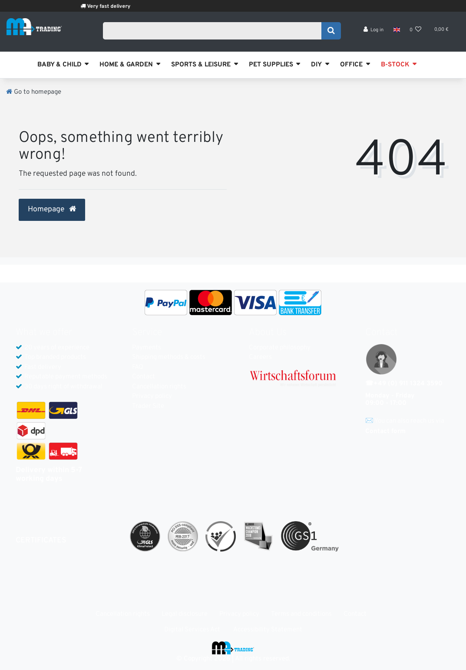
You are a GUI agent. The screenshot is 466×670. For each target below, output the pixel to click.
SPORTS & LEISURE (201, 65)
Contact (143, 377)
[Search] (331, 33)
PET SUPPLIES (271, 65)
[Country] (396, 35)
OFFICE (351, 65)
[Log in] (374, 35)
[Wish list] (415, 35)
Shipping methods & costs (168, 357)
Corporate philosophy (280, 348)
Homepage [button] (52, 209)
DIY (316, 65)
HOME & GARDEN (126, 65)
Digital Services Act (192, 630)
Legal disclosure (185, 614)
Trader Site (148, 406)
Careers (260, 357)
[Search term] (215, 33)
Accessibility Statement (267, 630)
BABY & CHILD (59, 65)
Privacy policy (152, 396)
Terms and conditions (301, 614)
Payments (146, 348)
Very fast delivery (133, 6)
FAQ (137, 367)
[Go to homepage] (33, 92)
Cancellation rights (159, 387)
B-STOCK (395, 65)
